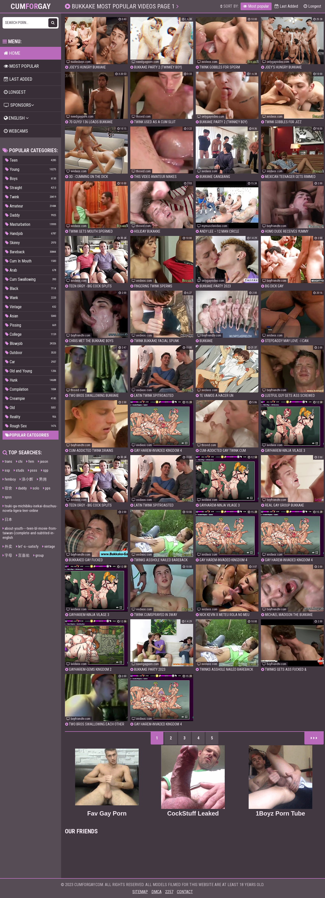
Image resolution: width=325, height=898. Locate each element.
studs (19, 470)
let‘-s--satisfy (27, 546)
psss (32, 470)
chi (19, 461)
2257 (169, 891)
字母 (7, 555)
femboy (9, 479)
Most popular (256, 6)
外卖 (7, 546)
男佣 (42, 479)
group (38, 555)
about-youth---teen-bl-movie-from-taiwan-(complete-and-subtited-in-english (30, 533)
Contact (185, 891)
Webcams (16, 131)
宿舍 (7, 488)
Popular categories (27, 435)
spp (44, 470)
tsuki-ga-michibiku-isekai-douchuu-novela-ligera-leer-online (30, 508)
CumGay (31, 6)
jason (43, 461)
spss (7, 497)
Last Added (286, 6)
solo (35, 488)
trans (7, 461)
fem (30, 461)
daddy (21, 488)
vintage (48, 546)
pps (46, 488)
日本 (7, 519)
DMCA (156, 891)
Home (12, 53)
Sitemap (140, 891)
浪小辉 (26, 479)
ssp (6, 470)
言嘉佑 (23, 555)
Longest (312, 6)
